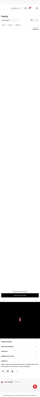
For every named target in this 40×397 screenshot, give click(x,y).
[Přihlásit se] (29, 8)
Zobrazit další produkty (20, 295)
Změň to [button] (17, 382)
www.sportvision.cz (11, 395)
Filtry (34, 20)
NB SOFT (22, 395)
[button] (18, 8)
